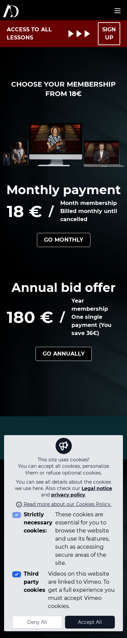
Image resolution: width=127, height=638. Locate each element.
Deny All (37, 622)
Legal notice (97, 488)
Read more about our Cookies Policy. (63, 504)
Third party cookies (34, 582)
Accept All (90, 622)
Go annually (64, 354)
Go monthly (63, 240)
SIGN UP (109, 33)
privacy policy (68, 495)
